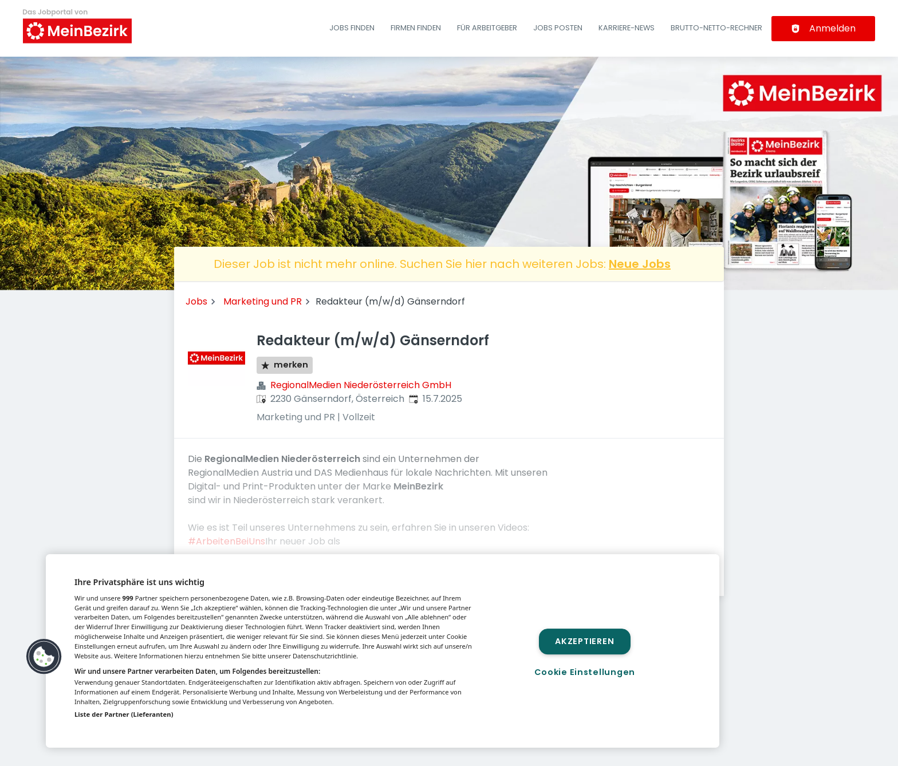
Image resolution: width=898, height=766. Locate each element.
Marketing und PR (262, 301)
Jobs (196, 301)
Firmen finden (416, 28)
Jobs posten (557, 28)
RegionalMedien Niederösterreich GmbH (360, 385)
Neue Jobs (640, 264)
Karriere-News (626, 28)
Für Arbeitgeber (487, 28)
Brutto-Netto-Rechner (716, 28)
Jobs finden (352, 28)
